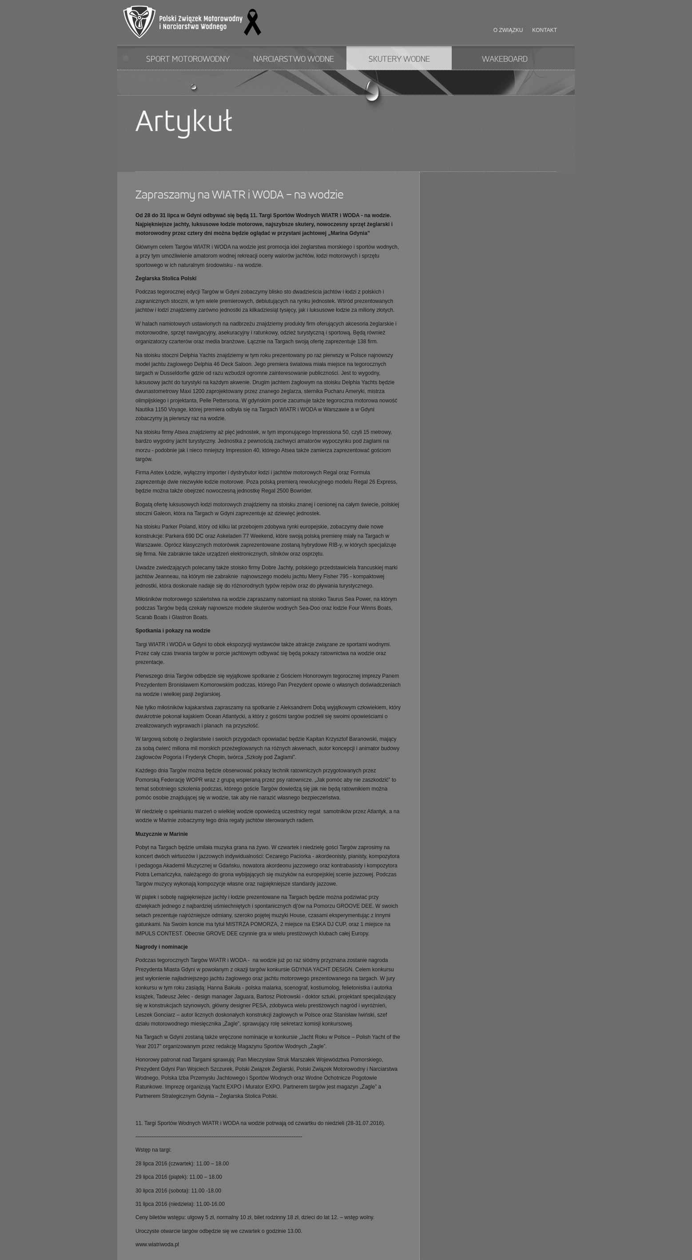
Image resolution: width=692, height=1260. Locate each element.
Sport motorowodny (188, 59)
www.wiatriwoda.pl (157, 1244)
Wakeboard (505, 59)
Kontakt (544, 30)
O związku (508, 30)
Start (126, 58)
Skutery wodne (399, 59)
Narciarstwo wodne (293, 59)
